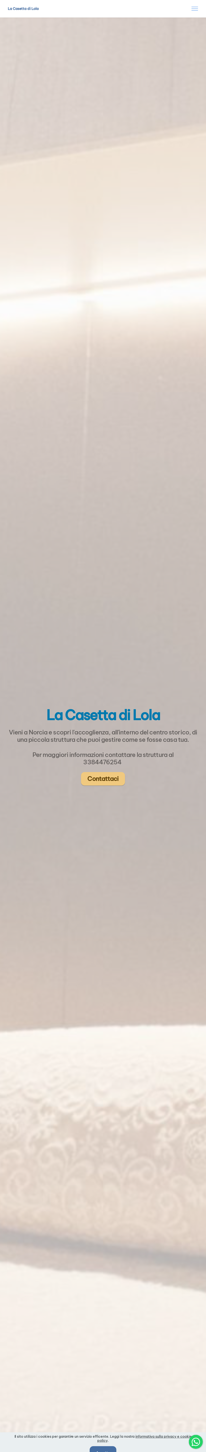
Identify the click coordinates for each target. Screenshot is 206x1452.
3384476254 (103, 762)
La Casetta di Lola (23, 8)
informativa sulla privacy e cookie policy (144, 1443)
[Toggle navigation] (194, 8)
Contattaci (102, 778)
